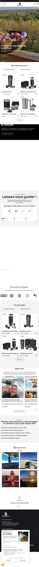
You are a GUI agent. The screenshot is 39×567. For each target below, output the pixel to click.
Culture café (6, 377)
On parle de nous (29, 377)
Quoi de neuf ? (13, 377)
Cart (37, 3)
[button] (19, 529)
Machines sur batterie (9, 309)
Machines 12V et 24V (25, 309)
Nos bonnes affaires (25, 69)
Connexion (34, 4)
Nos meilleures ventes (9, 69)
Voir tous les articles (19, 411)
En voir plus (19, 120)
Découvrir (4, 277)
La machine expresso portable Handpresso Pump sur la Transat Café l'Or (12, 401)
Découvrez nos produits (7, 133)
